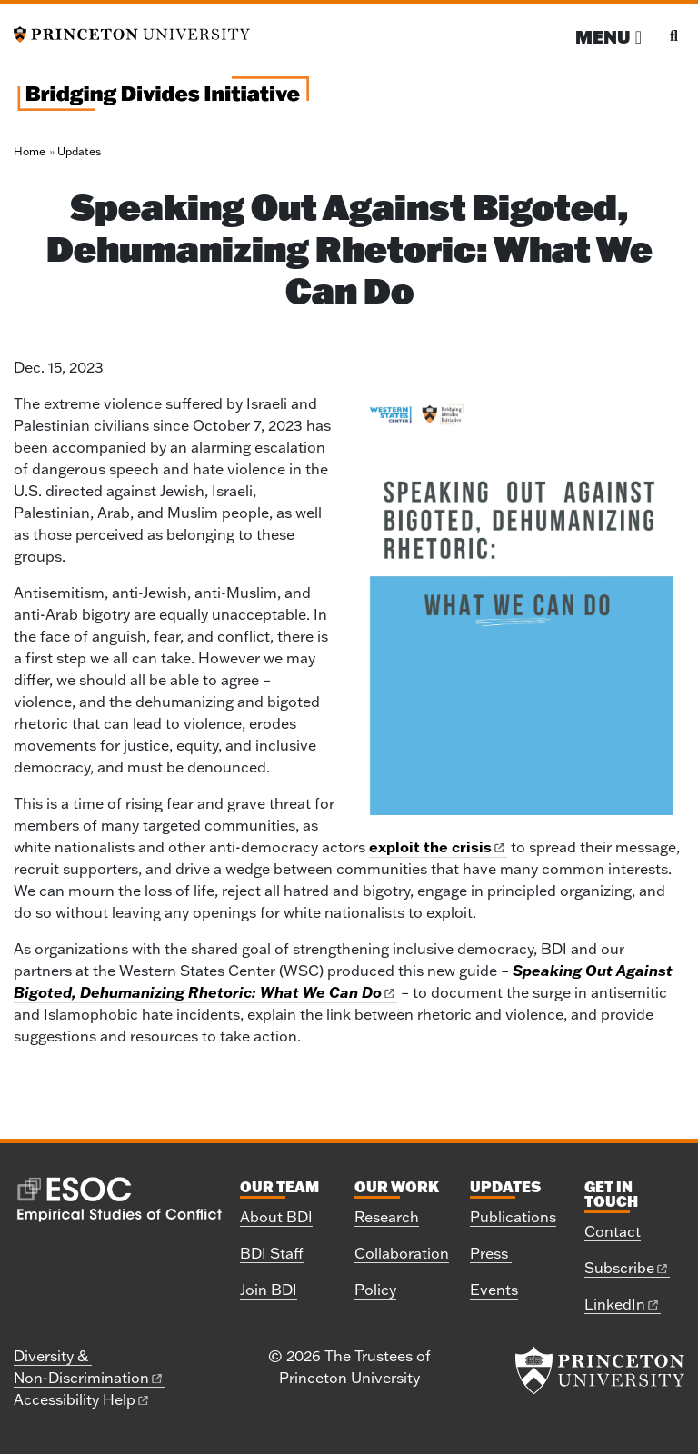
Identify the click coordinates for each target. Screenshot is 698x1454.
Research (386, 1217)
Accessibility (82, 1399)
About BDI (276, 1217)
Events (494, 1289)
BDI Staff (272, 1253)
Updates (79, 151)
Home (29, 151)
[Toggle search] (673, 35)
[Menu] (608, 36)
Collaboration (401, 1253)
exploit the (438, 846)
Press (491, 1253)
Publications (513, 1217)
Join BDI (268, 1289)
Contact (612, 1231)
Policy (375, 1289)
